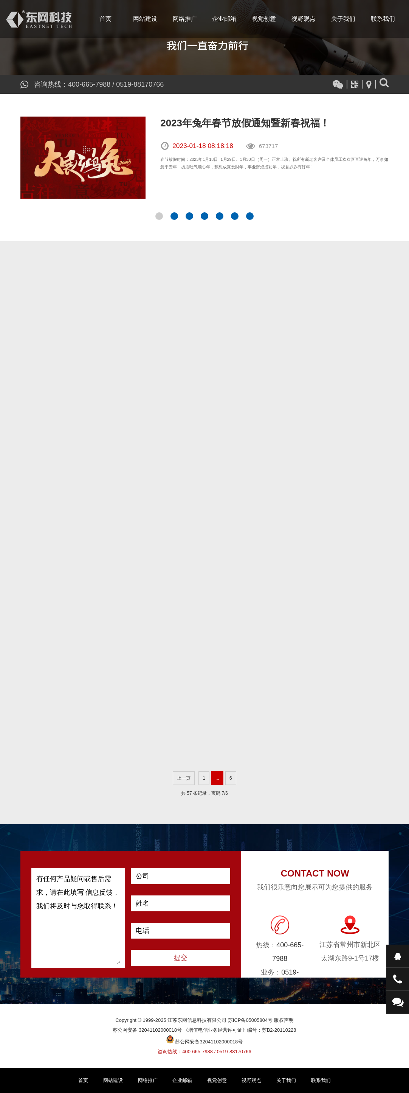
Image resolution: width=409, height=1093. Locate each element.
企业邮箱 (224, 19)
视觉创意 (264, 19)
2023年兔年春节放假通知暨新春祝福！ (245, 123)
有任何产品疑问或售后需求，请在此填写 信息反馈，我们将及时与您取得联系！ (78, 918)
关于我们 (343, 19)
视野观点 (303, 19)
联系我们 (383, 19)
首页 (105, 19)
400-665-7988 (89, 84)
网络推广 (185, 19)
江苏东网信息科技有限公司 (39, 19)
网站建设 (145, 19)
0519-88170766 (140, 84)
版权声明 (284, 1020)
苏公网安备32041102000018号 (204, 1042)
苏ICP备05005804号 (250, 1020)
